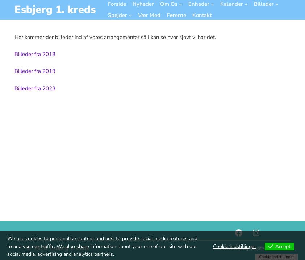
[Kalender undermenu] (246, 4)
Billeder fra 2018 (34, 54)
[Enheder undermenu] (212, 4)
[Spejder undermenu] (130, 15)
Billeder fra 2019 (34, 71)
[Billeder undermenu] (277, 4)
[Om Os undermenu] (180, 4)
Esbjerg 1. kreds (55, 10)
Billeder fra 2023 (34, 88)
